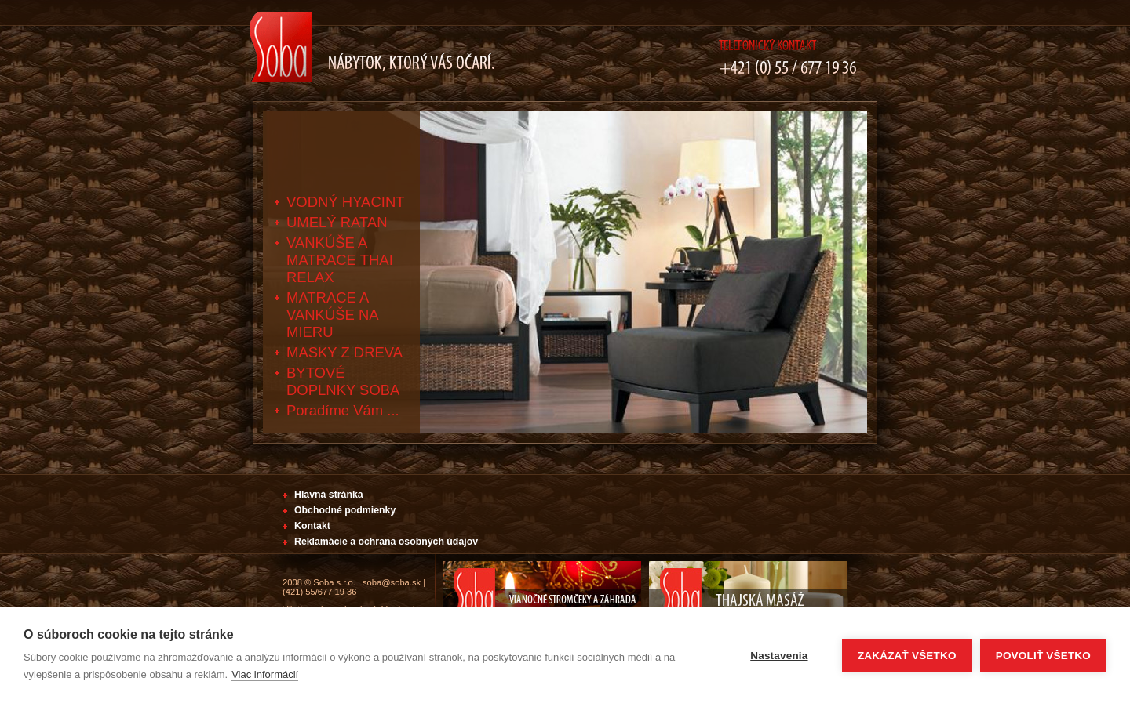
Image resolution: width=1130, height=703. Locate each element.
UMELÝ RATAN (337, 222)
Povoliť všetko (1043, 655)
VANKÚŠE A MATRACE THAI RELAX (339, 259)
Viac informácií (264, 674)
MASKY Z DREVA (344, 352)
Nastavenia (778, 655)
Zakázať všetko (907, 655)
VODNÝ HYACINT (345, 202)
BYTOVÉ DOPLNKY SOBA (342, 381)
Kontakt (312, 525)
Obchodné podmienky (345, 510)
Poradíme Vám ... (342, 410)
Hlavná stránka (328, 494)
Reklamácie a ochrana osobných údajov (386, 541)
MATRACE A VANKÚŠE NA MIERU (332, 314)
